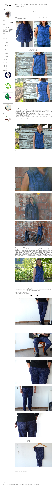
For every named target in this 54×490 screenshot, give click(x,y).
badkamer (12, 26)
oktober (6, 42)
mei (5, 49)
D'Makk (31, 251)
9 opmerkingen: (25, 471)
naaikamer (22, 293)
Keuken (23, 6)
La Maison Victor (34, 440)
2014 (5, 62)
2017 (5, 39)
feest (4, 27)
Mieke (29, 254)
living (9, 28)
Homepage (34, 474)
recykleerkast (25, 293)
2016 (5, 59)
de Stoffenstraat (39, 439)
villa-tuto (28, 293)
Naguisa (33, 255)
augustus (6, 45)
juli (5, 46)
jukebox (9, 27)
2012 (5, 65)
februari (6, 56)
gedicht (7, 27)
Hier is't (17, 4)
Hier (23, 255)
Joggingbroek (33, 295)
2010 (5, 68)
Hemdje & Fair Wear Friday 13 (33, 10)
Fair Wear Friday (43, 4)
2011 (5, 66)
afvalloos (9, 26)
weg (7, 31)
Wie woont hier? (24, 4)
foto (5, 27)
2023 (5, 35)
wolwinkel (9, 31)
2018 (5, 38)
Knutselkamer (33, 4)
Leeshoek (17, 6)
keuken (12, 27)
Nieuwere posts (19, 474)
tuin (3, 31)
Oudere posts (48, 474)
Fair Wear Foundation (44, 253)
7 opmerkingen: (25, 292)
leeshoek (8, 28)
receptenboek (5, 30)
